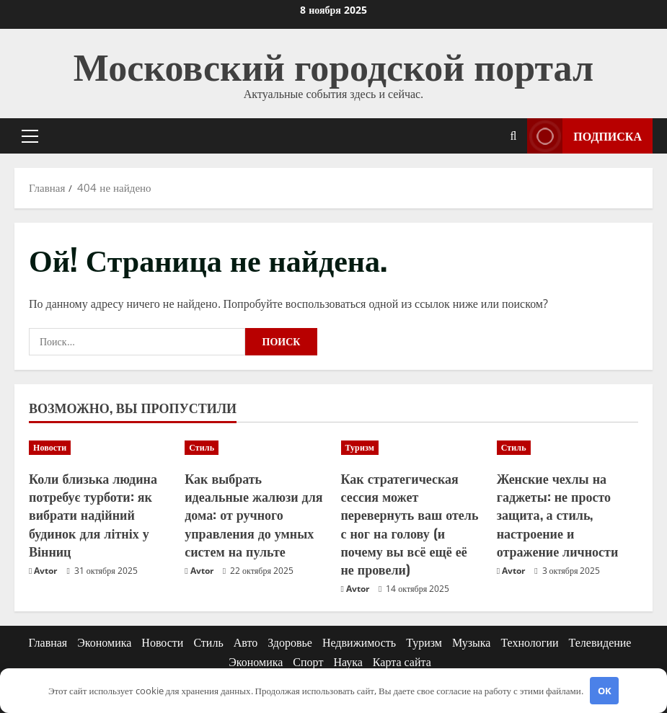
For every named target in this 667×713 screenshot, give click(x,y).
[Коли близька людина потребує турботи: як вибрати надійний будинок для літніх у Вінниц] (99, 448)
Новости (49, 447)
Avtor (45, 570)
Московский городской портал (334, 64)
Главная (48, 642)
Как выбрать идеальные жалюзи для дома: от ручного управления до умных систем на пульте (253, 514)
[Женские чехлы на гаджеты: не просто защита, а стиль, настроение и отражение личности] (567, 448)
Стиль (201, 447)
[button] (29, 136)
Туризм (359, 447)
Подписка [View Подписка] (584, 136)
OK (604, 690)
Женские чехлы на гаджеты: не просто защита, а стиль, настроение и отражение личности (558, 514)
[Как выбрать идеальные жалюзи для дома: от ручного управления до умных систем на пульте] (255, 448)
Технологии (529, 642)
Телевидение (600, 642)
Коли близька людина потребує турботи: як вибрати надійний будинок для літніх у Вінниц (93, 514)
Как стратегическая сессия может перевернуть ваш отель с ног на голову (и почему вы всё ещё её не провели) (410, 523)
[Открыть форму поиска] (513, 136)
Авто (246, 642)
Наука (347, 662)
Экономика (104, 642)
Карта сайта (402, 662)
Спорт (308, 662)
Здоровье (290, 642)
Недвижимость (359, 642)
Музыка (471, 642)
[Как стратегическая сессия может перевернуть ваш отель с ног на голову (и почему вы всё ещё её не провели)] (411, 448)
